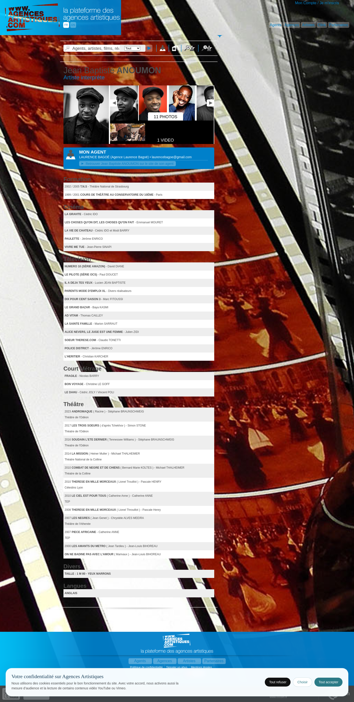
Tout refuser (277, 682)
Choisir (302, 682)
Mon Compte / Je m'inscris (317, 3)
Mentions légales (202, 667)
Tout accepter (328, 682)
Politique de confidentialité (146, 667)
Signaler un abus (177, 667)
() (130, 157)
